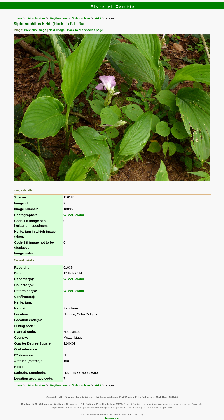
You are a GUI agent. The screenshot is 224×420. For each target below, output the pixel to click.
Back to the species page (85, 30)
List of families (35, 18)
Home (18, 18)
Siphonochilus (81, 18)
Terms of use (112, 418)
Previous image (35, 30)
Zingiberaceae (59, 18)
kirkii (98, 18)
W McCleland (73, 215)
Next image (57, 30)
